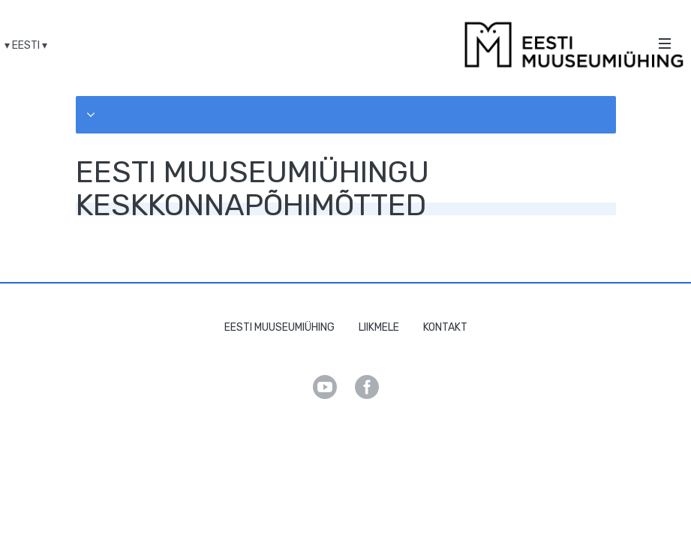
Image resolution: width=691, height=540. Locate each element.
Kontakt (445, 327)
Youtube (325, 387)
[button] (346, 115)
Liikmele (379, 327)
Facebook (367, 387)
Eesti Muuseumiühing (279, 327)
